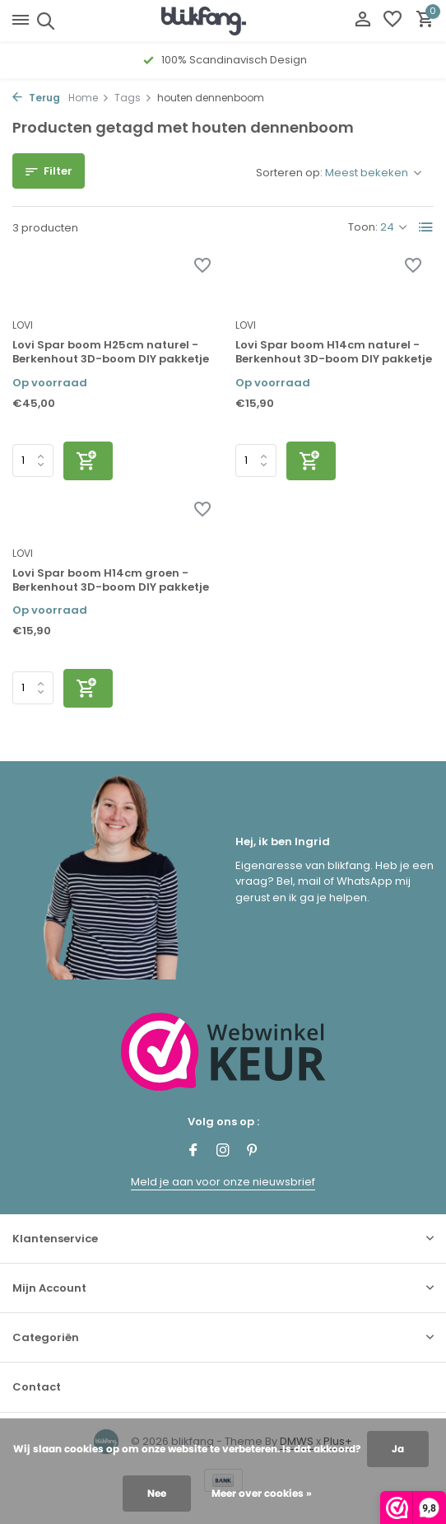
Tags (133, 98)
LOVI (22, 325)
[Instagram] (223, 1152)
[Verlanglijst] (392, 21)
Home (88, 98)
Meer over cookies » (261, 1493)
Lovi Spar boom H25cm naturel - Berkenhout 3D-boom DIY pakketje (110, 353)
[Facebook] (193, 1152)
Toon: (363, 227)
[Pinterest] (252, 1152)
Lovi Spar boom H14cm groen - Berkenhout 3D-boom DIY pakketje (110, 581)
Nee (156, 1493)
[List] (426, 227)
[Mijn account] (362, 21)
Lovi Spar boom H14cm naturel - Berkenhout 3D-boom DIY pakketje (333, 353)
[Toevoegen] (88, 461)
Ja (398, 1449)
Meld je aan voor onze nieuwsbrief (223, 1182)
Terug (36, 98)
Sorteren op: (289, 172)
